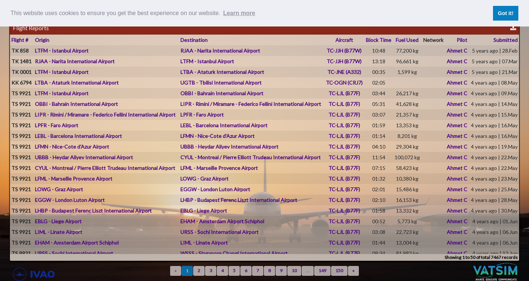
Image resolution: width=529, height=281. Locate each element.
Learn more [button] (239, 13)
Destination (194, 40)
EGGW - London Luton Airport (215, 189)
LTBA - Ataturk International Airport (222, 72)
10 (294, 270)
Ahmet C (457, 50)
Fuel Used (407, 40)
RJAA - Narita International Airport (220, 50)
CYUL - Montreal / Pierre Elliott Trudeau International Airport (250, 157)
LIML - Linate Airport (58, 232)
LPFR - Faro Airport (202, 114)
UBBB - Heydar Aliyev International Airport (229, 146)
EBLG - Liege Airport (203, 210)
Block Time (378, 40)
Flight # (19, 40)
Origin (42, 40)
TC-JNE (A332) (344, 72)
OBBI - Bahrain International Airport (221, 93)
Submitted (505, 40)
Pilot (462, 40)
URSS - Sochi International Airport (219, 232)
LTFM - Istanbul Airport (62, 50)
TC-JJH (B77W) (344, 50)
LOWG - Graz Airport (204, 178)
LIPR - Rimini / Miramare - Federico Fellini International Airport (250, 104)
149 (322, 270)
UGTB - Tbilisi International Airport (221, 82)
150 (339, 270)
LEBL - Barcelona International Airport (223, 125)
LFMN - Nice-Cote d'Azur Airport (217, 136)
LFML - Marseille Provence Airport (219, 168)
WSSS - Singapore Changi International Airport (234, 253)
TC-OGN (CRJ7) (344, 82)
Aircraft (344, 40)
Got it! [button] (505, 13)
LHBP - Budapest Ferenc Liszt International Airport (238, 200)
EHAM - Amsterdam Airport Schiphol (222, 221)
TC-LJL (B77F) (344, 93)
